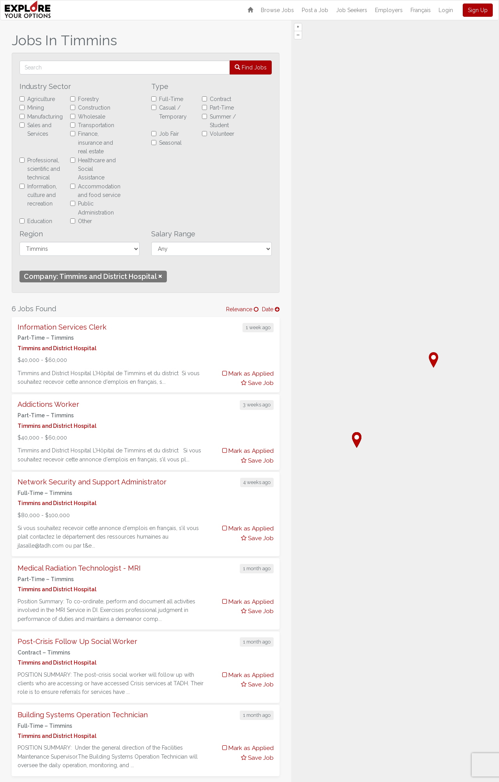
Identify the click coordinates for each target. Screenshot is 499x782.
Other (81, 221)
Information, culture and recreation (38, 195)
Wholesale (87, 116)
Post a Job (315, 10)
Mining (31, 108)
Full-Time (167, 99)
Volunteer (218, 134)
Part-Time (218, 108)
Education (35, 221)
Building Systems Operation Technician (83, 715)
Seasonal (166, 143)
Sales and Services (35, 129)
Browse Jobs (277, 10)
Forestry (84, 99)
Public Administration (92, 207)
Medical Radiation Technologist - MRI (79, 568)
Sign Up (478, 10)
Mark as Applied (248, 373)
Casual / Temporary (169, 112)
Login (446, 10)
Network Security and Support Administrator (92, 482)
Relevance (242, 309)
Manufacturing (41, 116)
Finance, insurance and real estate (91, 142)
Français (421, 10)
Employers (389, 10)
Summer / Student (219, 120)
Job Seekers (351, 10)
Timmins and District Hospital (57, 348)
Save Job (257, 383)
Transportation (92, 125)
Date (271, 309)
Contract (216, 99)
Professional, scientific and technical (39, 169)
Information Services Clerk (62, 327)
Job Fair (165, 134)
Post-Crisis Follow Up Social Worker (77, 641)
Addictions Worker (48, 404)
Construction (90, 108)
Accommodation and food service (95, 190)
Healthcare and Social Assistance (93, 169)
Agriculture (37, 99)
